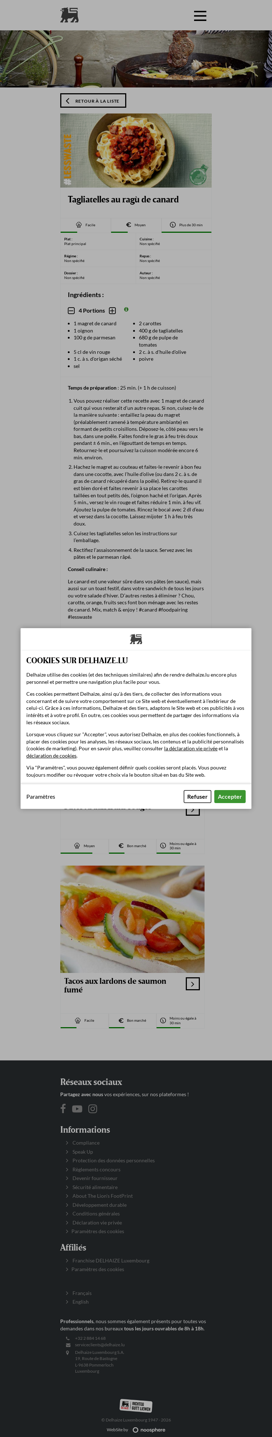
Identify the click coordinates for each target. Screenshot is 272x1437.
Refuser (197, 796)
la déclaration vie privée (191, 748)
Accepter (230, 796)
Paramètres (40, 796)
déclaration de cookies (51, 755)
